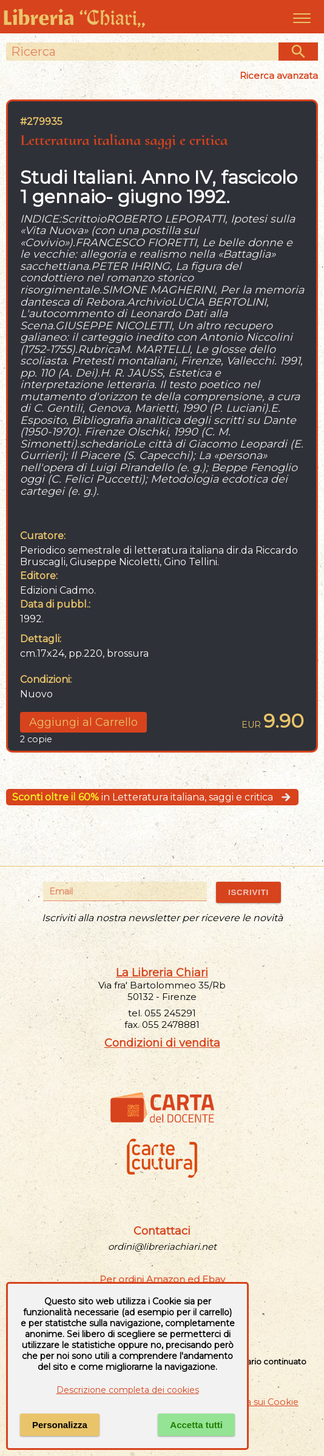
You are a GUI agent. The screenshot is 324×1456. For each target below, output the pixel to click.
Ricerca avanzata (279, 75)
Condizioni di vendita (162, 1043)
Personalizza (59, 1425)
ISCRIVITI (248, 892)
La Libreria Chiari (162, 972)
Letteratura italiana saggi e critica (124, 139)
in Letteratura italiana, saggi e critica (152, 797)
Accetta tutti (196, 1425)
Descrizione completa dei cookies (127, 1389)
